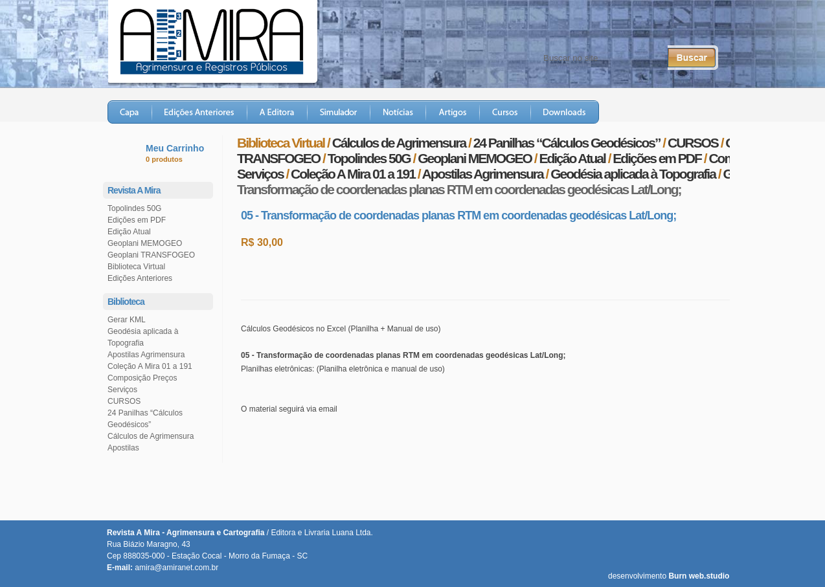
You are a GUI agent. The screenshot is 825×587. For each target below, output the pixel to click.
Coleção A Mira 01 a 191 (149, 366)
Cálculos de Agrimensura (150, 436)
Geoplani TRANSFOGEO (151, 255)
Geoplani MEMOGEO (144, 243)
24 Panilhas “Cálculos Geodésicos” (567, 142)
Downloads (565, 112)
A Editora (277, 112)
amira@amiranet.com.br (176, 567)
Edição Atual (129, 231)
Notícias (398, 112)
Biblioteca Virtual (136, 266)
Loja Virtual (686, 112)
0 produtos (164, 159)
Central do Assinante (578, 26)
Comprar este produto (325, 274)
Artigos (453, 112)
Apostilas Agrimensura (146, 354)
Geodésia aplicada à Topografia (633, 173)
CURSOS (124, 401)
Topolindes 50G (134, 208)
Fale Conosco (490, 26)
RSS (699, 26)
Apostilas (123, 447)
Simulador (339, 112)
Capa (129, 112)
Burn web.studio (698, 576)
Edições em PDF (136, 220)
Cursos (505, 112)
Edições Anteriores (199, 112)
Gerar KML (126, 319)
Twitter (653, 26)
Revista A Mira (224, 41)
